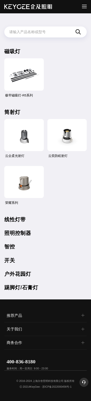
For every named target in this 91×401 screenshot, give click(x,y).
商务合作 (46, 343)
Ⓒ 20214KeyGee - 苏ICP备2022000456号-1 (46, 386)
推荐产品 (46, 315)
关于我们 (46, 329)
